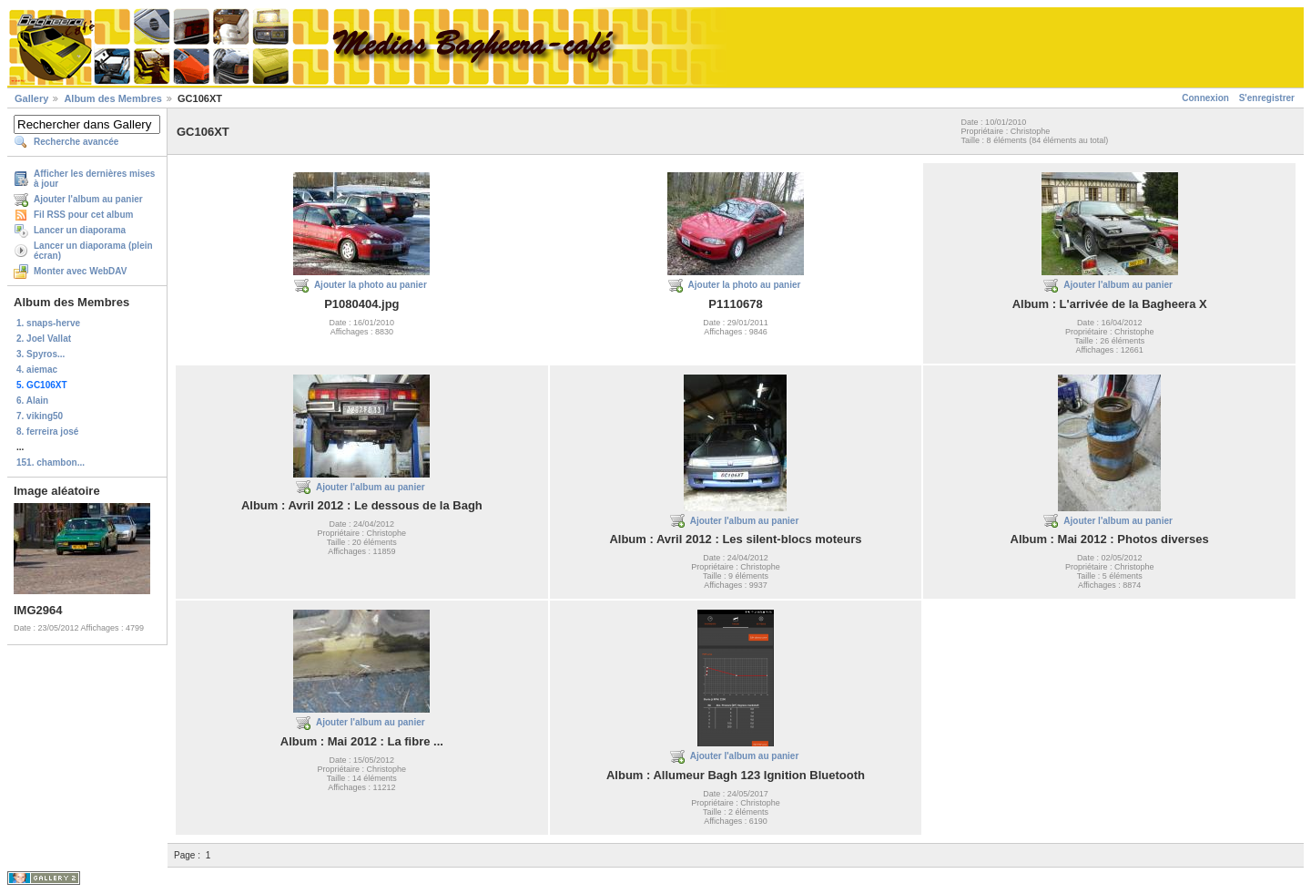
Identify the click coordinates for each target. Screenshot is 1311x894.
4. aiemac (36, 370)
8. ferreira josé (47, 431)
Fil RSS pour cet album (83, 215)
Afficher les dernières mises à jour (94, 179)
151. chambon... (50, 462)
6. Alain (32, 401)
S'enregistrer (1267, 98)
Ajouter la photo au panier (370, 285)
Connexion (1205, 98)
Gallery (31, 98)
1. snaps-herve (48, 323)
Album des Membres (113, 98)
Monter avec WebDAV (80, 271)
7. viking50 (39, 416)
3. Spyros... (40, 354)
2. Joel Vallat (43, 339)
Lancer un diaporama (80, 230)
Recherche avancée (76, 142)
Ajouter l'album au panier (88, 199)
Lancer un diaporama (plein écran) (93, 251)
